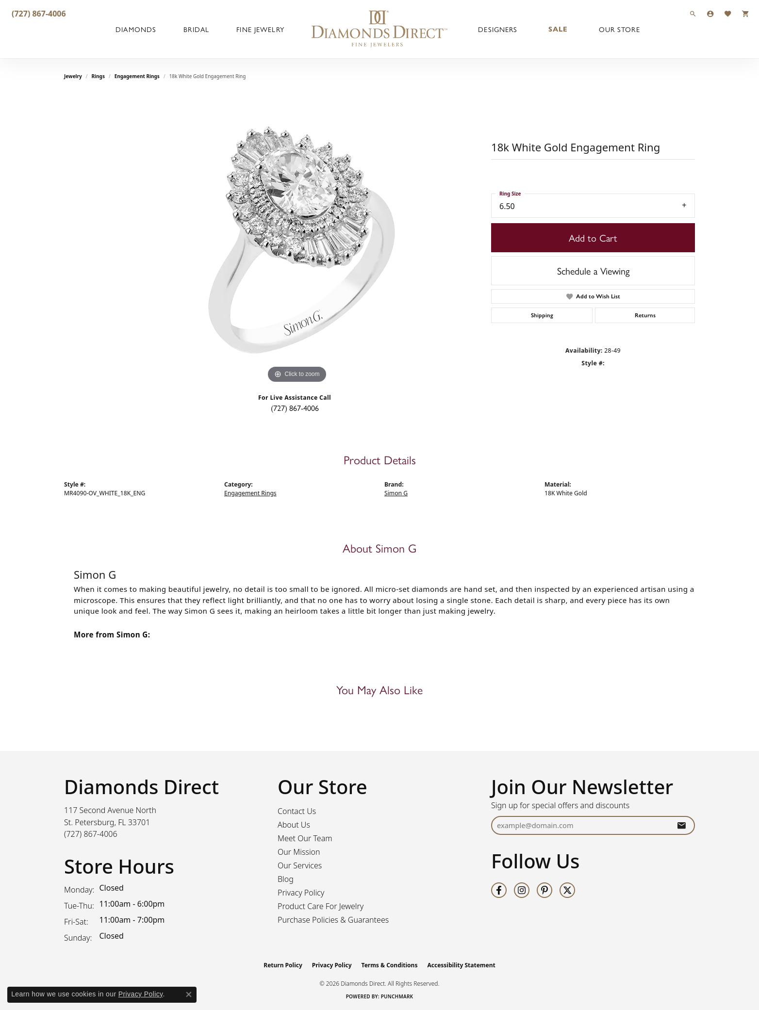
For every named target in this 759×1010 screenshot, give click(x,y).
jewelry (73, 76)
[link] (38, 13)
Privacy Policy (301, 892)
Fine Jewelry (260, 29)
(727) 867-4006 (295, 407)
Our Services (300, 865)
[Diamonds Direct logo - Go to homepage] (379, 29)
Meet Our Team (305, 838)
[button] (693, 13)
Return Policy (283, 965)
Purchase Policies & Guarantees (333, 919)
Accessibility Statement (461, 965)
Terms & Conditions (390, 965)
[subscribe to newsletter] (681, 825)
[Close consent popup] (189, 994)
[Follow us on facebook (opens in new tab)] (499, 890)
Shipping (542, 315)
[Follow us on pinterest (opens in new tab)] (544, 890)
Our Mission (299, 852)
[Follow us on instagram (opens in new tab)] (521, 890)
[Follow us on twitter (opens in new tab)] (567, 890)
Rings (98, 76)
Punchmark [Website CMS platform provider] (397, 996)
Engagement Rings (137, 76)
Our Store (619, 29)
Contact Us (297, 811)
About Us (294, 824)
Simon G (396, 493)
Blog (286, 879)
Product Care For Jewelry (320, 906)
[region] (297, 240)
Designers (497, 29)
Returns (645, 315)
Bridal (196, 29)
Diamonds (136, 29)
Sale (558, 29)
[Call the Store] (90, 834)
